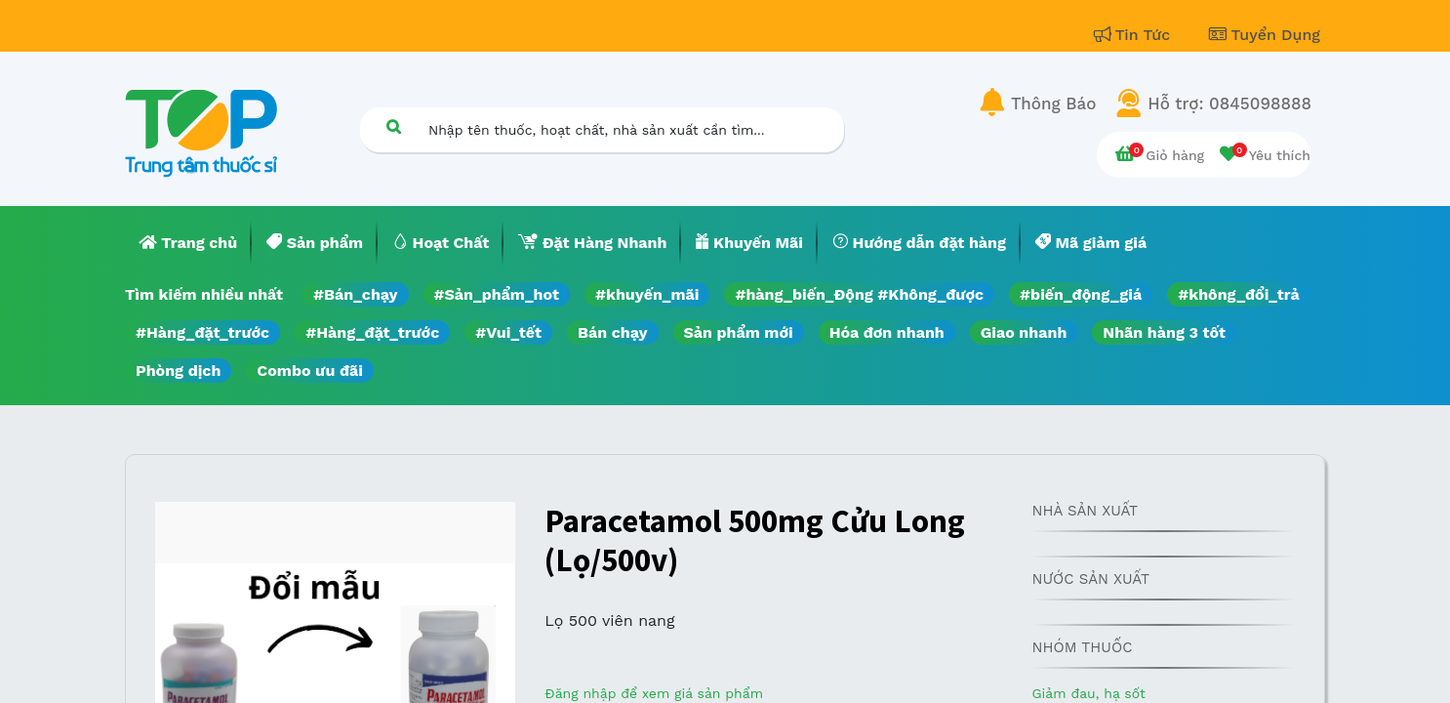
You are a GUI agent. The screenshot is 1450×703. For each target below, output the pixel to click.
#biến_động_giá (1081, 294)
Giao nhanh (1024, 332)
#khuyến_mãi (647, 294)
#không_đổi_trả (1239, 294)
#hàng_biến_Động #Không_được (859, 294)
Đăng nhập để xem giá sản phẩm (653, 693)
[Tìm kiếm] (393, 126)
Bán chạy (612, 332)
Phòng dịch (178, 370)
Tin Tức (1135, 34)
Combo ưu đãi (310, 370)
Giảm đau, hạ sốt (1088, 693)
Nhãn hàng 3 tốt (1164, 332)
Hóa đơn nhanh (887, 332)
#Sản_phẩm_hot (496, 294)
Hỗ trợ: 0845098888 (1229, 103)
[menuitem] (188, 243)
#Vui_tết (508, 332)
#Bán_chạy (355, 294)
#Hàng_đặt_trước (202, 332)
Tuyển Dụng (1264, 34)
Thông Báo (1053, 103)
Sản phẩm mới (738, 332)
